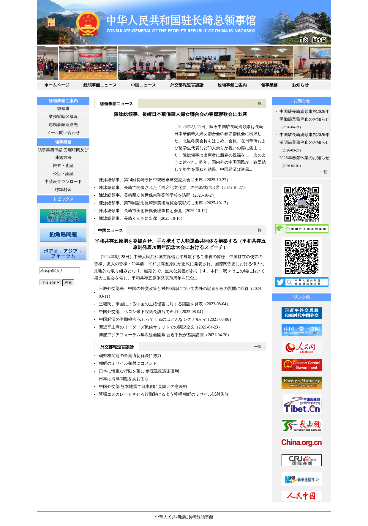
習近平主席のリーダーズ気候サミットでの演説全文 (147, 327)
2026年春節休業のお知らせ (304, 158)
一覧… (259, 103)
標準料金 (63, 189)
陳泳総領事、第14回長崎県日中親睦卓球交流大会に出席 (151, 180)
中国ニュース (143, 85)
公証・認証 (63, 173)
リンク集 (301, 297)
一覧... (325, 172)
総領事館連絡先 (63, 124)
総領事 (63, 108)
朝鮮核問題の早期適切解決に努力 (130, 355)
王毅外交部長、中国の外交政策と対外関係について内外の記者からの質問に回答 (174, 288)
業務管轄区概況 (63, 116)
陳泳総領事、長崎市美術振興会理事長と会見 (140, 210)
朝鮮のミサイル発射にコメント (128, 363)
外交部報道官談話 (186, 85)
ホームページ (56, 85)
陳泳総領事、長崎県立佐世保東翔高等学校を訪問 (144, 195)
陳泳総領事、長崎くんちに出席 (128, 218)
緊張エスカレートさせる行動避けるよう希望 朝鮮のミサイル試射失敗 (164, 394)
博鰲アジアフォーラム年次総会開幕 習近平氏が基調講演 (151, 335)
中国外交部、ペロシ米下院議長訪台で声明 (138, 311)
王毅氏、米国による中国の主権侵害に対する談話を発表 (151, 304)
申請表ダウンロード (63, 181)
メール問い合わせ (63, 132)
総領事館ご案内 (232, 85)
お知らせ (300, 85)
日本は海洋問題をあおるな (124, 379)
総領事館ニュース (100, 85)
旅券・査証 (63, 165)
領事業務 (269, 85)
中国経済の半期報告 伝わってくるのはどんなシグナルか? (152, 319)
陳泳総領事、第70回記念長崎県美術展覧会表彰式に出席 (151, 203)
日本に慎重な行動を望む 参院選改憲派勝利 (139, 371)
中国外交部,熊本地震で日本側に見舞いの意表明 (143, 386)
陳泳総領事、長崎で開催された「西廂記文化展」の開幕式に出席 (159, 187)
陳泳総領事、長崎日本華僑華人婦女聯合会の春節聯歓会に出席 (180, 114)
